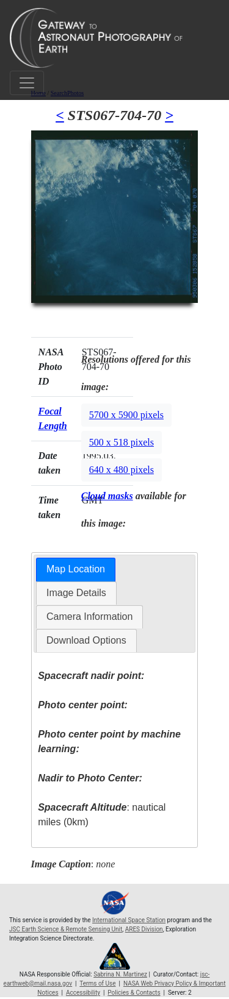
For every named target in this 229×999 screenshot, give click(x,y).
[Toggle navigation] (27, 83)
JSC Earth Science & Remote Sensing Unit (65, 929)
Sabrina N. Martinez (120, 974)
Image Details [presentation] (76, 593)
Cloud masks (107, 496)
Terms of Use (97, 983)
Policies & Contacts (133, 992)
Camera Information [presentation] (89, 616)
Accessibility (83, 992)
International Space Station (128, 920)
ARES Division (144, 929)
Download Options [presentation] (86, 640)
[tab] (75, 569)
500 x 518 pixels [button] (121, 442)
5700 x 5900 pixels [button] (126, 415)
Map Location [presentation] (75, 569)
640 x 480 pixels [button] (121, 469)
